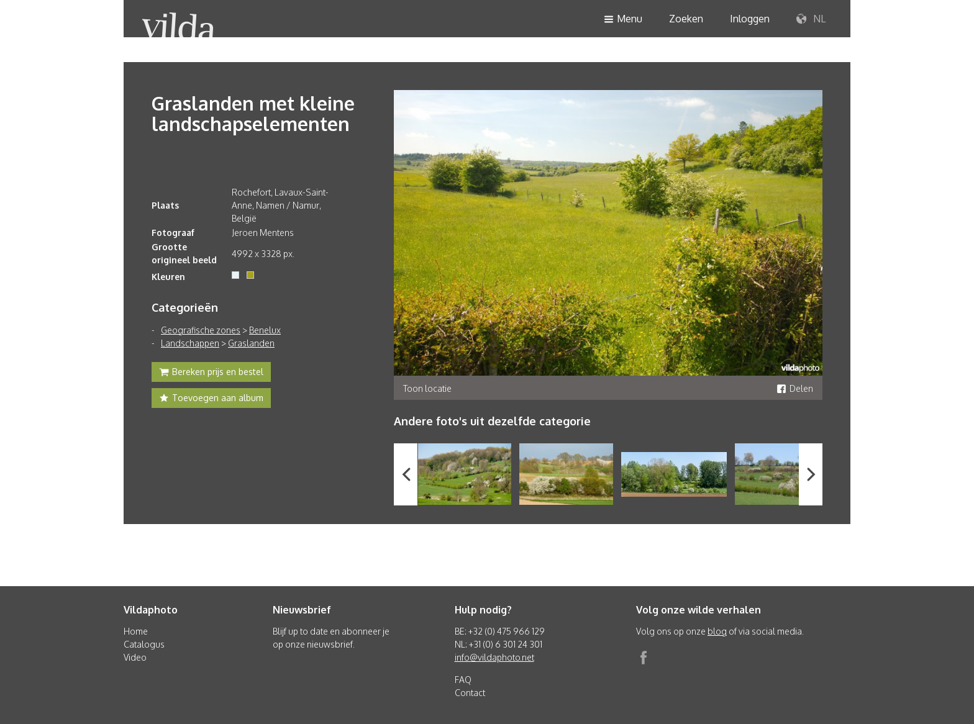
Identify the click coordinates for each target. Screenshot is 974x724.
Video (135, 657)
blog (717, 631)
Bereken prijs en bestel (211, 373)
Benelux (265, 330)
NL (811, 19)
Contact (470, 692)
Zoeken (686, 18)
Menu (623, 19)
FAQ (463, 679)
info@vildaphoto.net (494, 657)
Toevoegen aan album (211, 399)
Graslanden (251, 343)
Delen (794, 388)
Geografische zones (200, 330)
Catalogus (144, 644)
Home (136, 631)
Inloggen (750, 18)
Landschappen (190, 343)
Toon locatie (427, 388)
